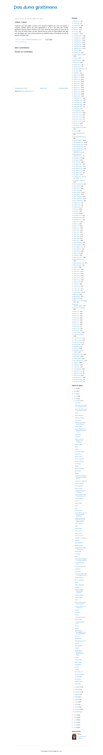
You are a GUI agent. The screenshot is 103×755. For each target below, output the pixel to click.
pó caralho (77, 402)
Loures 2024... (77, 286)
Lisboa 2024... (77, 277)
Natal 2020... (76, 320)
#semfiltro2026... (77, 48)
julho (76, 697)
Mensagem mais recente (21, 88)
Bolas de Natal (78, 645)
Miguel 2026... (77, 298)
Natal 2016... (76, 311)
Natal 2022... (76, 324)
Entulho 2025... (77, 205)
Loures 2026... (77, 290)
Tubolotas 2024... (78, 373)
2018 (75, 722)
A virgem (77, 669)
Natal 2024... (76, 328)
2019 (75, 720)
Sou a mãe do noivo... (78, 360)
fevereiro (77, 709)
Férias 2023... (76, 236)
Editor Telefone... (77, 196)
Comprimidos (78, 664)
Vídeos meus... (77, 375)
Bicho (76, 447)
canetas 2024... (77, 66)
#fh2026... (76, 29)
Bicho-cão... (76, 62)
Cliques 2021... (77, 85)
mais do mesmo (79, 498)
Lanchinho (77, 436)
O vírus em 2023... (77, 342)
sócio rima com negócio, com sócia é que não (81, 559)
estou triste (78, 454)
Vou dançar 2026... (78, 381)
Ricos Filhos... (76, 356)
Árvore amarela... (77, 60)
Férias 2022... (76, 234)
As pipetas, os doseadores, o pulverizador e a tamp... (79, 653)
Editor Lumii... (76, 190)
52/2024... (76, 50)
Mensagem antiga (63, 88)
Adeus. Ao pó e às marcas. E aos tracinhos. (79, 440)
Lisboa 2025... (77, 279)
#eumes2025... (77, 25)
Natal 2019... (76, 317)
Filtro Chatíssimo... (78, 242)
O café (76, 667)
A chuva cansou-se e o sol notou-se (80, 606)
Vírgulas (77, 473)
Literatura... (76, 284)
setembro (77, 692)
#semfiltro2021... (77, 38)
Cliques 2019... (77, 81)
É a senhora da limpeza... (79, 180)
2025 (75, 391)
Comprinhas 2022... (78, 98)
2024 (75, 393)
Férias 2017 (76, 223)
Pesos (76, 526)
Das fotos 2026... (77, 121)
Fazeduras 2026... (77, 219)
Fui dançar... (76, 255)
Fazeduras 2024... (77, 215)
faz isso (77, 626)
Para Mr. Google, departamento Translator (79, 591)
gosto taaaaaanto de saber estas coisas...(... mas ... (80, 430)
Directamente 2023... (78, 144)
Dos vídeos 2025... (78, 170)
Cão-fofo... (76, 71)
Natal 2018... (76, 315)
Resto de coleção (79, 418)
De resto (77, 643)
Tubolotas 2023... (78, 371)
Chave (76, 501)
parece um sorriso (79, 451)
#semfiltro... (76, 33)
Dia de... (75, 131)
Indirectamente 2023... (79, 263)
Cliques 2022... (77, 87)
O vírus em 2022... (77, 340)
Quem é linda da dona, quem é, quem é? (80, 603)
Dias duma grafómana (35, 7)
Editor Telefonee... (78, 198)
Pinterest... (76, 348)
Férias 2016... (76, 221)
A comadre (77, 554)
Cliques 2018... (77, 79)
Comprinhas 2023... (78, 100)
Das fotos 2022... (77, 112)
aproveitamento (79, 543)
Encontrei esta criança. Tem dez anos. (81, 548)
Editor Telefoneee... (78, 200)
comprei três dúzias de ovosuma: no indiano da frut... (80, 477)
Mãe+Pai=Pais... (77, 296)
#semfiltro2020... (77, 35)
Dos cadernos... (77, 162)
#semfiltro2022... (77, 40)
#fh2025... (76, 27)
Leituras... (75, 267)
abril (76, 704)
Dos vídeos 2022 (79, 671)
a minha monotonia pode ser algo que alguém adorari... (80, 520)
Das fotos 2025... (77, 119)
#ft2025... (76, 31)
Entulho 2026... (77, 207)
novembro (78, 687)
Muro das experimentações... (78, 305)
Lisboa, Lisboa (78, 426)
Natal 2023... (76, 326)
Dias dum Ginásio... (78, 140)
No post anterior (79, 415)
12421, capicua (79, 523)
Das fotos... (76, 123)
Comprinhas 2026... (78, 106)
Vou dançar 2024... (78, 377)
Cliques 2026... (77, 96)
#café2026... (76, 23)
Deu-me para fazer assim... (80, 127)
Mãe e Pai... (76, 294)
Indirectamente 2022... (79, 259)
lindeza (77, 449)
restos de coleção (79, 468)
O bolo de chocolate (80, 617)
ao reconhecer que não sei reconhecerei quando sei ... (81, 514)
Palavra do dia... (77, 344)
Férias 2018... (76, 226)
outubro (77, 689)
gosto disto (78, 471)
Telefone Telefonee (80, 566)
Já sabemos (78, 612)
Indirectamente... (77, 265)
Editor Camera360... (78, 184)
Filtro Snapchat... (77, 249)
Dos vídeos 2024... (78, 168)
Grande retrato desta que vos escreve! (80, 423)
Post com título (79, 535)
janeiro (77, 711)
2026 (75, 388)
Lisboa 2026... (77, 282)
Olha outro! (78, 420)
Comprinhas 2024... (78, 102)
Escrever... (76, 209)
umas (76, 508)
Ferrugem (77, 587)
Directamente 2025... (78, 148)
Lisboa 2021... (76, 271)
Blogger (60, 751)
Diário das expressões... (79, 133)
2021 (75, 715)
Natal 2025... (76, 330)
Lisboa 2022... (23, 41)
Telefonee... (76, 364)
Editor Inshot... (77, 186)
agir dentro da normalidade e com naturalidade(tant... (80, 632)
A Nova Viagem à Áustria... (80, 54)
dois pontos (78, 434)
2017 (75, 724)
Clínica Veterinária (79, 585)
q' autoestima (78, 676)
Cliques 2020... (77, 83)
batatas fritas (78, 510)
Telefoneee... (76, 367)
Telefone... (76, 362)
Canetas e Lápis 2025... (79, 68)
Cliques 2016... (77, 75)
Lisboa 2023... (76, 275)
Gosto (76, 413)
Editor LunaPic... (77, 192)
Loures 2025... (77, 288)
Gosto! (76, 600)
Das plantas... (76, 125)
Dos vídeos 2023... (78, 166)
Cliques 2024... (77, 91)
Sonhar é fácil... (77, 358)
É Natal (77, 648)
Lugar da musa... (77, 292)
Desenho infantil (79, 595)
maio (76, 702)
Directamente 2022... (78, 142)
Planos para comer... (78, 354)
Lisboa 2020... (77, 269)
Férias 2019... (76, 228)
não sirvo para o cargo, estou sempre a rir (81, 495)
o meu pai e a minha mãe (81, 481)
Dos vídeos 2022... (78, 164)
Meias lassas (78, 662)
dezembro (78, 400)
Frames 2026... (77, 253)
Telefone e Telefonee (80, 538)
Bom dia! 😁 (78, 551)
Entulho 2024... (77, 203)
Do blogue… (76, 160)
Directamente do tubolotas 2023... (77, 151)
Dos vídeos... (76, 174)
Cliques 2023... (77, 89)
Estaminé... (76, 213)
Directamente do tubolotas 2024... (77, 155)
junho (76, 699)
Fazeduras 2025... (77, 217)
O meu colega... (77, 332)
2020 (75, 717)
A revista (77, 610)
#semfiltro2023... (77, 42)
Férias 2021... (76, 232)
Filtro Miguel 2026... (78, 247)
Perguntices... (76, 346)
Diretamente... (77, 158)
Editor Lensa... (77, 188)
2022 (75, 398)
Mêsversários (78, 638)
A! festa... (75, 58)
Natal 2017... (76, 313)
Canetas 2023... (77, 64)
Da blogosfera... (77, 110)
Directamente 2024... (78, 146)
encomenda (78, 463)
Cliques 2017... (77, 77)
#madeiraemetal (79, 577)
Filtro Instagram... (77, 244)
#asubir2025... (77, 21)
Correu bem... (76, 108)
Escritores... (76, 211)
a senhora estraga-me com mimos (80, 491)
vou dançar (78, 569)
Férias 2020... (76, 230)
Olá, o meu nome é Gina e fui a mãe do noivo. (81, 406)
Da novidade (78, 679)
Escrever (77, 615)
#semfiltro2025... (77, 46)
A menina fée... (77, 52)
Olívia (76, 582)
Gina (80, 734)
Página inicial (43, 88)
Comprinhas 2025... (78, 104)
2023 (75, 396)
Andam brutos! (78, 597)
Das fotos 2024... (77, 117)
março (77, 706)
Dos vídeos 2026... (78, 172)
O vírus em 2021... (77, 338)
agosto (77, 694)
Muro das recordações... (79, 308)
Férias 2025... (76, 240)
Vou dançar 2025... (78, 379)
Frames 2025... (77, 251)
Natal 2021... (76, 322)
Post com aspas (79, 486)
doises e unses (78, 456)
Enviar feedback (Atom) (27, 91)
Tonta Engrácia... (77, 369)
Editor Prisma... (77, 194)
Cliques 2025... (77, 94)
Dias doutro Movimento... (79, 136)
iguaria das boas (79, 545)
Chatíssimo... (76, 73)
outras (76, 505)
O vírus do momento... (79, 334)
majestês (77, 540)
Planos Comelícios (79, 459)
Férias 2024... (76, 238)
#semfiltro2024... (77, 44)
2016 (75, 727)
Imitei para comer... (78, 257)
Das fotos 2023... (77, 115)
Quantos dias (78, 619)
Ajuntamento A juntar (80, 641)
